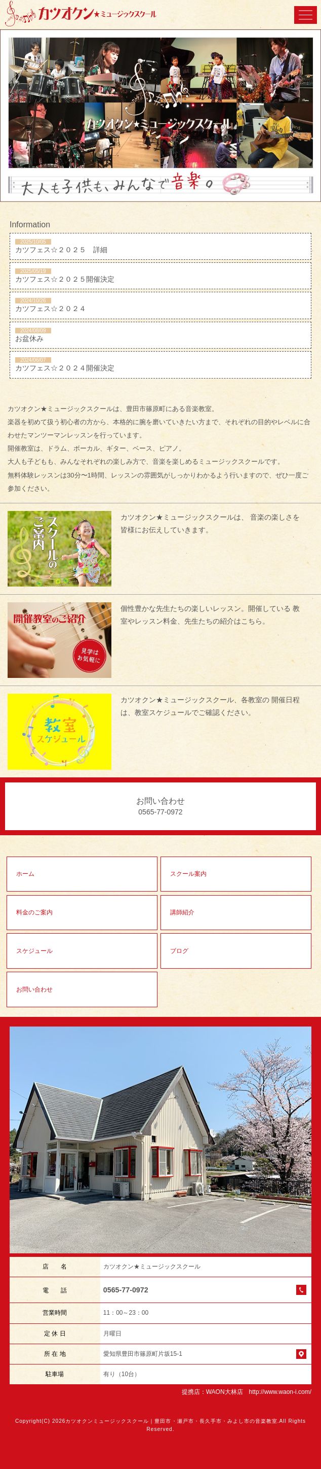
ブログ (179, 950)
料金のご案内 (34, 912)
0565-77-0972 (125, 1290)
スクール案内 (188, 873)
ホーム (25, 873)
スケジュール (34, 950)
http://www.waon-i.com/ (280, 1391)
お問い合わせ (34, 989)
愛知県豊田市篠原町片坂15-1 (142, 1353)
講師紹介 (182, 912)
